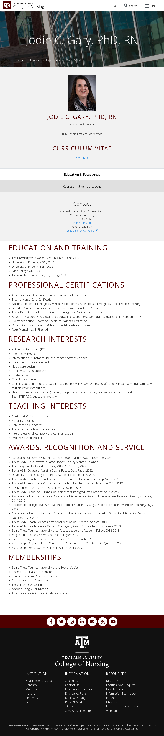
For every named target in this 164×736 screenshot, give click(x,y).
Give (114, 6)
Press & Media (74, 702)
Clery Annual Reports (78, 711)
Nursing (30, 693)
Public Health (33, 702)
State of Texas (70, 725)
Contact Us (72, 685)
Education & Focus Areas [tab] (82, 174)
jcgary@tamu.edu (82, 222)
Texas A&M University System (46, 725)
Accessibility (131, 728)
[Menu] (151, 5)
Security (104, 728)
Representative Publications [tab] (82, 186)
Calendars (71, 681)
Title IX (69, 706)
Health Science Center (39, 681)
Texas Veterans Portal (87, 728)
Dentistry (31, 685)
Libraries (111, 702)
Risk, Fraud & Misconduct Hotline (114, 725)
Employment (68, 728)
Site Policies (117, 728)
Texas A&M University (18, 725)
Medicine (31, 689)
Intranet (111, 698)
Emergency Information (80, 689)
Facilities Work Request (120, 685)
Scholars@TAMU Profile (82, 230)
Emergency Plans (76, 693)
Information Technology (121, 693)
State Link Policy (141, 725)
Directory (112, 681)
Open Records (87, 725)
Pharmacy (31, 698)
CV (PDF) (82, 158)
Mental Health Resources (122, 706)
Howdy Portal (114, 689)
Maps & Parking (75, 698)
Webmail (111, 711)
